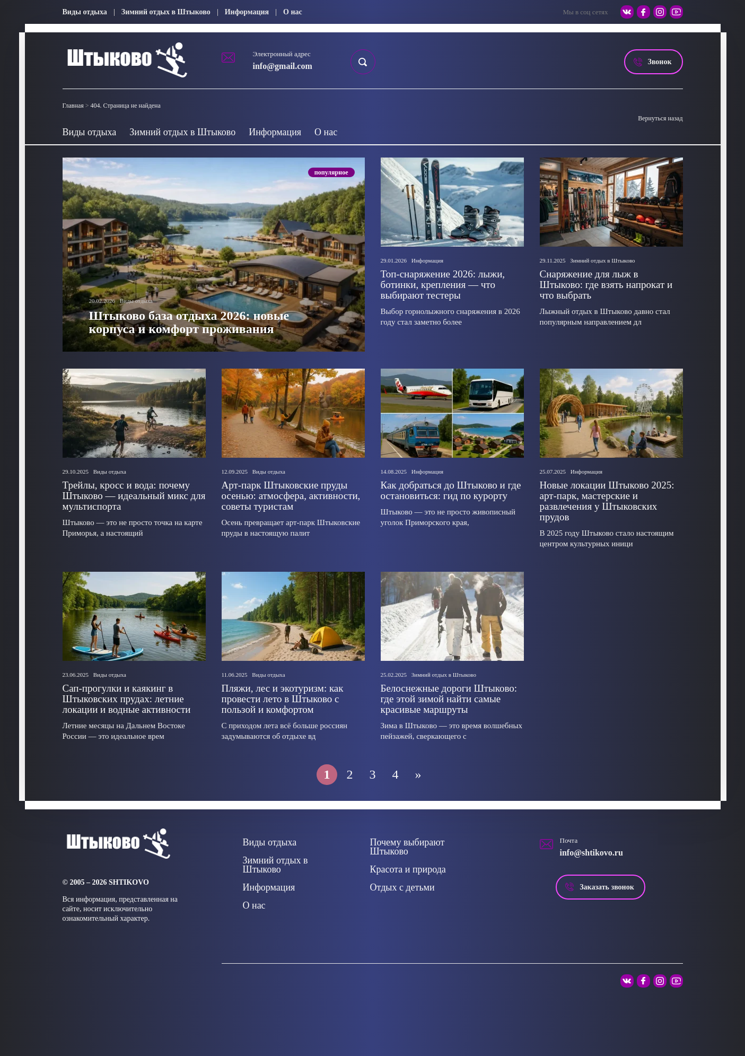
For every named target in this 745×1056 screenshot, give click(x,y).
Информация (247, 12)
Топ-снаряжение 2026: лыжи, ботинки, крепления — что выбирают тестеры (443, 284)
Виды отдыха (85, 12)
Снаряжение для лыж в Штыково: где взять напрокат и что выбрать (606, 284)
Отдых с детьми (402, 887)
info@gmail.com (282, 66)
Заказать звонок (607, 887)
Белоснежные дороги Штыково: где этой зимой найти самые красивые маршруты (449, 699)
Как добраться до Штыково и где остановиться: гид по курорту (451, 490)
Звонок (660, 62)
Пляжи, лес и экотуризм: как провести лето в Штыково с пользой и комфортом (283, 699)
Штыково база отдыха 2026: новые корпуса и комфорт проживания (189, 322)
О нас (292, 12)
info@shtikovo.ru (591, 852)
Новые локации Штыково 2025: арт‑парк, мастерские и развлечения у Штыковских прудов (607, 500)
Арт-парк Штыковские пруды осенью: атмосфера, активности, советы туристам (291, 495)
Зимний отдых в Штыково (166, 12)
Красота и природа (408, 869)
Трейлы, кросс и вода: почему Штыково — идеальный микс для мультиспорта (134, 495)
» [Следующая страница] (418, 774)
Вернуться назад (660, 118)
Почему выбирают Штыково (407, 847)
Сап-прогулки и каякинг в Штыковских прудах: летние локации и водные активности (127, 699)
